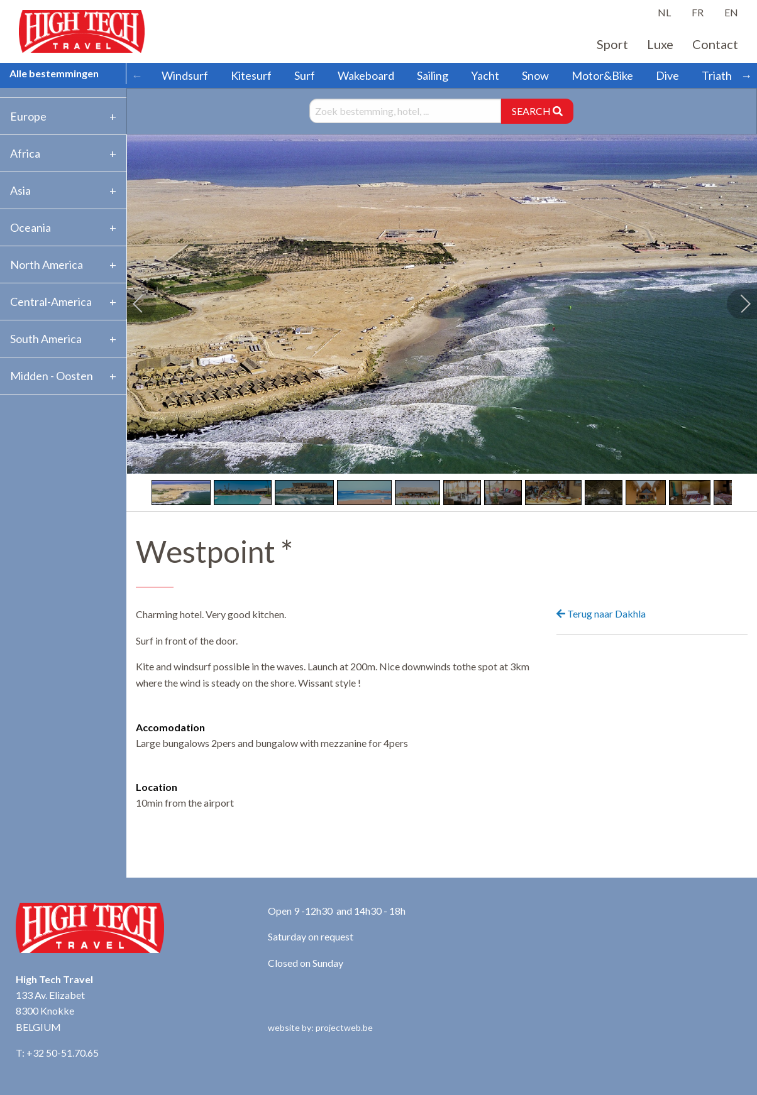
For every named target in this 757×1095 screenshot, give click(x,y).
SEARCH (537, 111)
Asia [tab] (20, 190)
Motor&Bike (602, 75)
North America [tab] (46, 264)
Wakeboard (366, 75)
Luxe (660, 44)
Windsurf (185, 75)
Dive (667, 75)
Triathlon (724, 75)
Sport (612, 44)
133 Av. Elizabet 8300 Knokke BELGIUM (50, 1011)
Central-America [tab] (51, 301)
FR (698, 12)
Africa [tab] (25, 153)
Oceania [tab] (30, 227)
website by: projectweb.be (320, 1027)
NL (664, 12)
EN (731, 12)
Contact (715, 44)
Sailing (432, 75)
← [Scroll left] (137, 75)
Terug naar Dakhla (601, 613)
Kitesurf (251, 75)
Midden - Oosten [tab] (51, 376)
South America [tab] (46, 339)
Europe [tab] (28, 116)
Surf (304, 75)
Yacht (485, 75)
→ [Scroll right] (746, 75)
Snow (535, 75)
